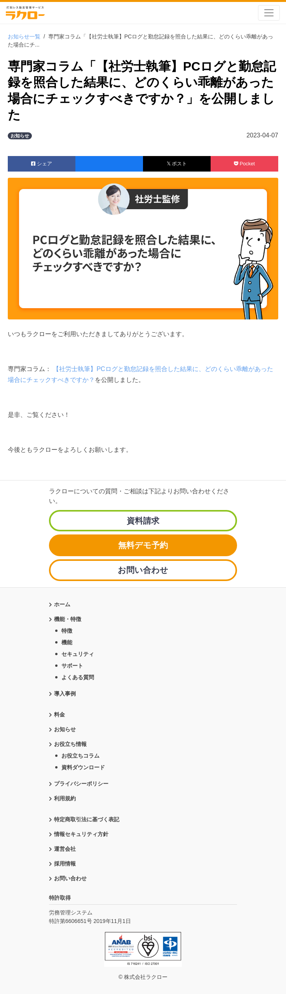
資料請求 (143, 520)
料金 (59, 714)
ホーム (62, 604)
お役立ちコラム (80, 756)
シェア (41, 164)
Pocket (244, 164)
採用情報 (65, 863)
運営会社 (65, 849)
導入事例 (65, 693)
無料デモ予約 (143, 545)
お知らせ (65, 729)
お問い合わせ (143, 570)
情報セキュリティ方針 (81, 834)
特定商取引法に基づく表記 (86, 819)
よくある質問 (77, 677)
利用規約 (65, 798)
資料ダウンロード (83, 767)
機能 (66, 642)
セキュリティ (77, 654)
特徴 (66, 631)
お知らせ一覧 (24, 36)
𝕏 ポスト (177, 164)
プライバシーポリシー (81, 784)
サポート (72, 666)
